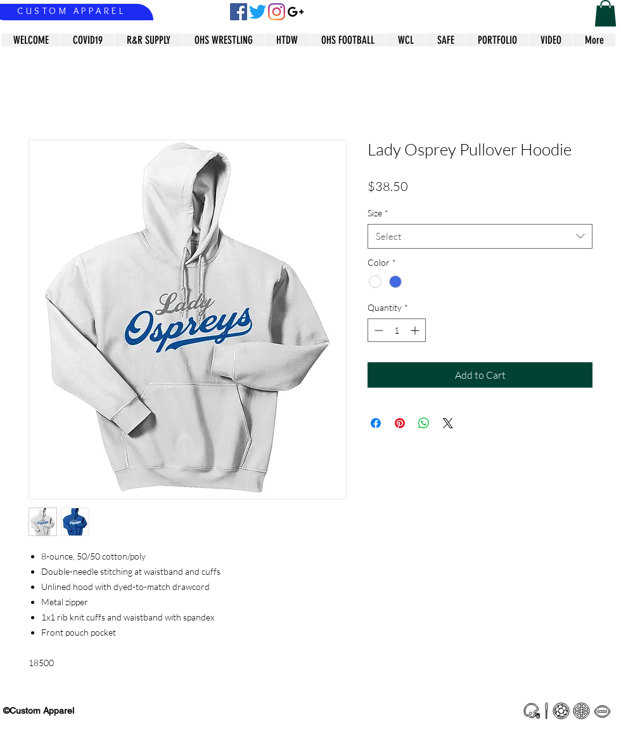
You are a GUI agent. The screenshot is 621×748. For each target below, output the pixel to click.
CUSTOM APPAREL (71, 10)
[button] (605, 13)
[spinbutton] (396, 330)
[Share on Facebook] (375, 423)
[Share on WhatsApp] (424, 423)
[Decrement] (377, 330)
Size (378, 212)
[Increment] (416, 330)
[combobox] (480, 236)
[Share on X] (448, 423)
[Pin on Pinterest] (399, 423)
